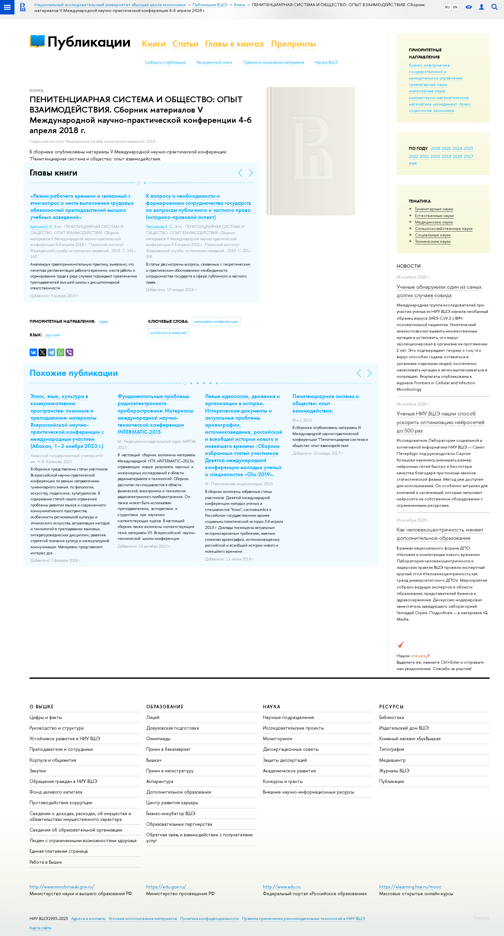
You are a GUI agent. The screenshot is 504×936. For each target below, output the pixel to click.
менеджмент (445, 104)
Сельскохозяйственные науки (444, 228)
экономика (443, 110)
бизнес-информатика (429, 65)
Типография (391, 749)
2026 (435, 148)
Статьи (185, 43)
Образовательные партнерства (179, 824)
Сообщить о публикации (165, 62)
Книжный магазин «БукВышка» (410, 738)
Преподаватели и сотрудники (61, 749)
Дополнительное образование (178, 792)
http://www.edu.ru (282, 887)
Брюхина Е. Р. (41, 226)
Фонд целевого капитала (56, 792)
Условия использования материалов (143, 918)
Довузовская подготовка (172, 728)
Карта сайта (40, 928)
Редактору (481, 917)
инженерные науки (427, 91)
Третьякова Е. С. (159, 226)
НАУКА (272, 707)
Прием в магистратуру (170, 771)
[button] (138, 183)
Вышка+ (154, 760)
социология (420, 110)
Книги (154, 43)
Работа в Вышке (46, 862)
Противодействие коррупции (61, 802)
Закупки (38, 771)
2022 (413, 156)
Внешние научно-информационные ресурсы (308, 792)
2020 (435, 156)
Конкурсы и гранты (283, 781)
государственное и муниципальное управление (436, 74)
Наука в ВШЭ (326, 62)
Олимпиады (158, 738)
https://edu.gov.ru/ (166, 887)
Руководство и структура (57, 728)
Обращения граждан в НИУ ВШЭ (63, 781)
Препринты (293, 43)
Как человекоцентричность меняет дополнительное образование (440, 533)
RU (447, 7)
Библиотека (391, 717)
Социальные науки (433, 235)
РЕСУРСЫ (391, 707)
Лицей (152, 717)
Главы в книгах (235, 43)
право (465, 104)
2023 (468, 148)
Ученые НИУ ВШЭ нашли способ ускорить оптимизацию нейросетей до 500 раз (440, 422)
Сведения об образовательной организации (76, 830)
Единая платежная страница (59, 851)
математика (420, 104)
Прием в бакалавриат (168, 749)
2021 (424, 156)
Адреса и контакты (88, 918)
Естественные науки (434, 215)
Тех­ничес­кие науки (433, 241)
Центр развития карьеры (172, 802)
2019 (446, 156)
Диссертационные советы (291, 749)
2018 (457, 156)
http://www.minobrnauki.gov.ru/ (62, 887)
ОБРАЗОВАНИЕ (165, 707)
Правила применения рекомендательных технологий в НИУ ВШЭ (303, 918)
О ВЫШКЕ (42, 707)
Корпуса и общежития (53, 760)
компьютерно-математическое (439, 97)
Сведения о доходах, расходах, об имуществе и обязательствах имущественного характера (80, 816)
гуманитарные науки (428, 84)
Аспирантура (159, 781)
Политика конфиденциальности (209, 918)
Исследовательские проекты (293, 728)
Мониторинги (277, 738)
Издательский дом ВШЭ (404, 728)
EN (455, 7)
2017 (468, 156)
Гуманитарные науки (434, 209)
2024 (457, 148)
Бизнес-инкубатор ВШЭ (170, 813)
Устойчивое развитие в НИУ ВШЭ (65, 738)
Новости (409, 266)
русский (53, 335)
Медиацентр (392, 760)
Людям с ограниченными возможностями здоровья (83, 840)
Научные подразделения (288, 717)
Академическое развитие (289, 771)
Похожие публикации (74, 372)
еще (413, 163)
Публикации (88, 41)
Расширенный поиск (214, 62)
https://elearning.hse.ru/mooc (410, 887)
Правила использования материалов (273, 62)
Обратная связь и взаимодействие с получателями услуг (199, 837)
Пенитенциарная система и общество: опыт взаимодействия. (325, 403)
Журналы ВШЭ (394, 771)
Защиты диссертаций (285, 760)
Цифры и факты (46, 717)
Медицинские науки (434, 222)
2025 (446, 148)
